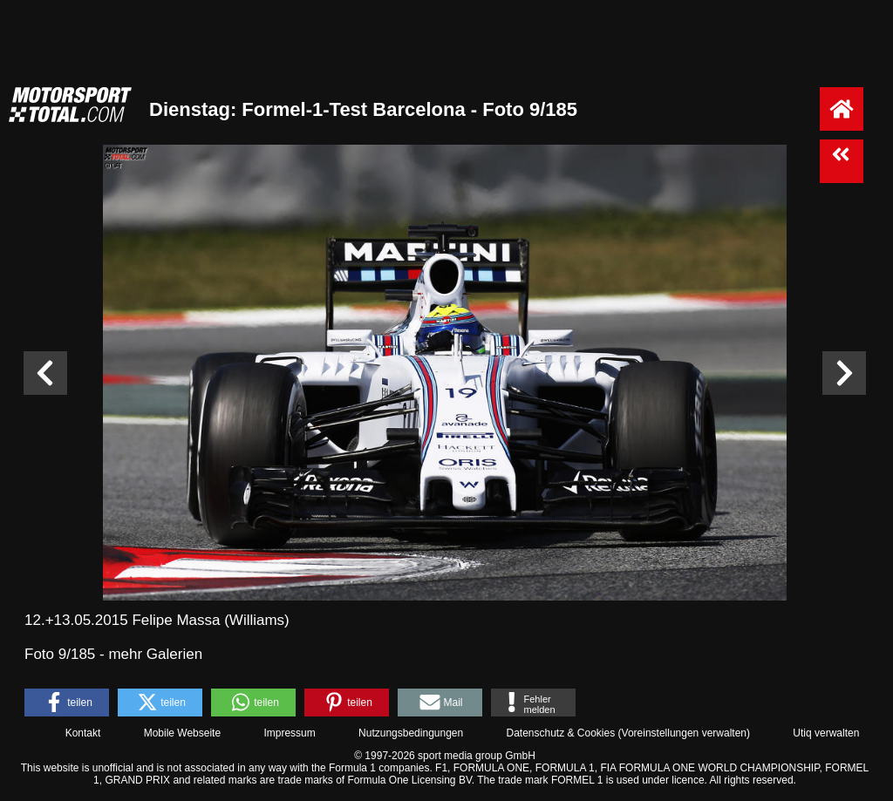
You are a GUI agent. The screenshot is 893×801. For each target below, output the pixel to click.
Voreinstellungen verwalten (684, 733)
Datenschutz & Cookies (560, 733)
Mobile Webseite (183, 733)
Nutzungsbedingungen (410, 733)
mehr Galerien (155, 654)
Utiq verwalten (826, 733)
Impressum (289, 733)
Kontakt (83, 733)
